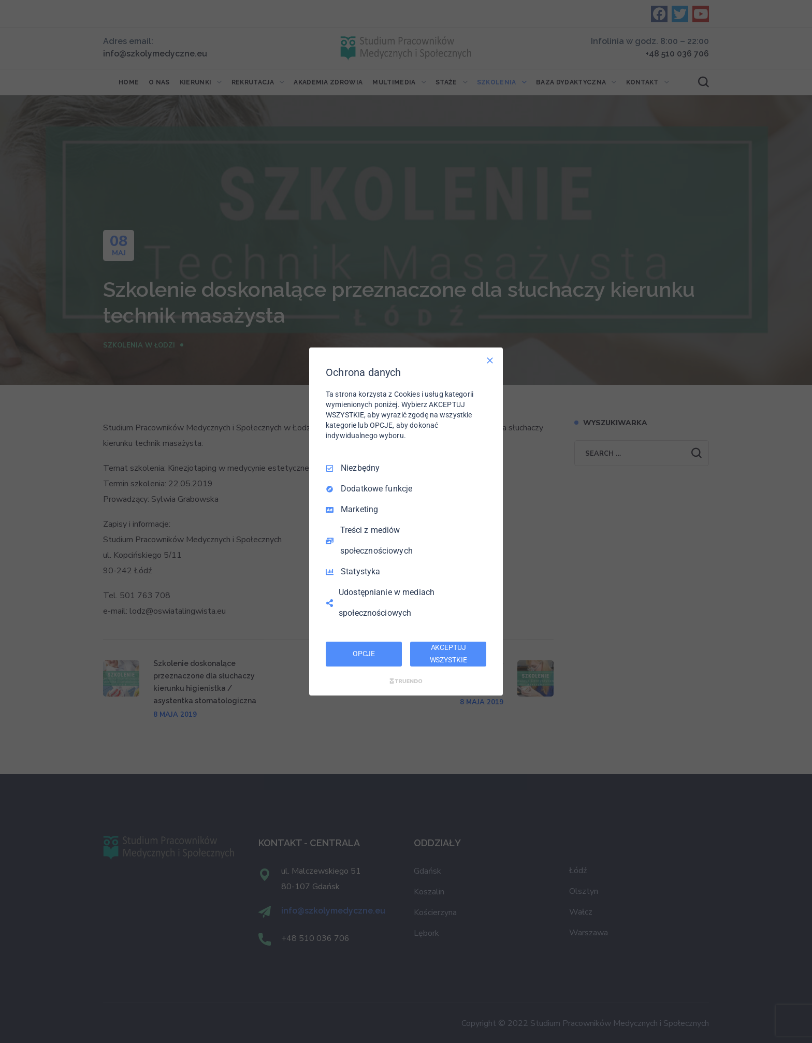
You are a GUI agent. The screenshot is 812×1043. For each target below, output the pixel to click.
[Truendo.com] (406, 681)
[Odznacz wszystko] (490, 360)
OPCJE (364, 653)
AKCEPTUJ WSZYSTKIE (448, 653)
